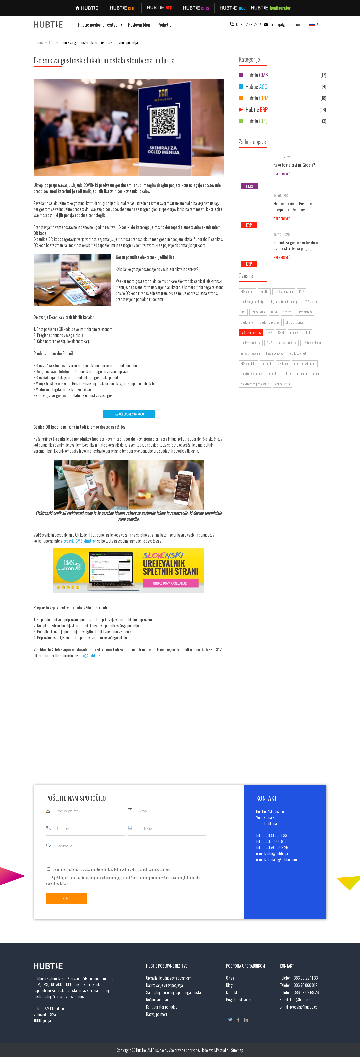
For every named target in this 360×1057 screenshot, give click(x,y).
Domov (39, 42)
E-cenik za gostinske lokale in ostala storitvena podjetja (98, 42)
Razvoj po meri (156, 1014)
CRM (274, 311)
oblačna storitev (295, 322)
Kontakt (231, 992)
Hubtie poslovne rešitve (98, 24)
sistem (287, 311)
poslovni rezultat (300, 332)
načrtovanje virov (251, 332)
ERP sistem (247, 291)
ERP (243, 311)
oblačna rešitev (287, 342)
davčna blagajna (284, 291)
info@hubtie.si (301, 1000)
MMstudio (221, 1050)
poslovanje (247, 322)
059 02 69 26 (244, 24)
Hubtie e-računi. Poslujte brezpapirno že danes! (293, 207)
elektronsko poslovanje (255, 383)
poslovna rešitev (270, 322)
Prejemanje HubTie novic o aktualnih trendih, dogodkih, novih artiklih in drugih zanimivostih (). (112, 869)
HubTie (264, 291)
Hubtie (282, 75)
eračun (317, 373)
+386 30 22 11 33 (305, 978)
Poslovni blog (139, 24)
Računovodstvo (157, 1000)
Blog (51, 42)
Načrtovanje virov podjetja (164, 985)
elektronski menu (305, 363)
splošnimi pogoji (111, 877)
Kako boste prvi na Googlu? (294, 165)
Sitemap (237, 1050)
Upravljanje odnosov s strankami (169, 978)
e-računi (302, 373)
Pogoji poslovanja (238, 1000)
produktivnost (298, 353)
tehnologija (258, 311)
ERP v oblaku (248, 363)
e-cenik (267, 363)
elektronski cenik (251, 373)
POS (301, 291)
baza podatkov (274, 353)
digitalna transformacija (284, 301)
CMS (269, 342)
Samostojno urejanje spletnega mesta (173, 992)
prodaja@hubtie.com (282, 24)
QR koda (283, 363)
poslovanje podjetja (252, 301)
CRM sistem (305, 311)
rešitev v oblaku (312, 342)
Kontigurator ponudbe (162, 1007)
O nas (230, 978)
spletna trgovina (250, 353)
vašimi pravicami (172, 877)
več (168, 869)
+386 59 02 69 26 (305, 992)
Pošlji (66, 899)
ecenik (272, 373)
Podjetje (165, 24)
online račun (282, 383)
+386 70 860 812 (305, 985)
